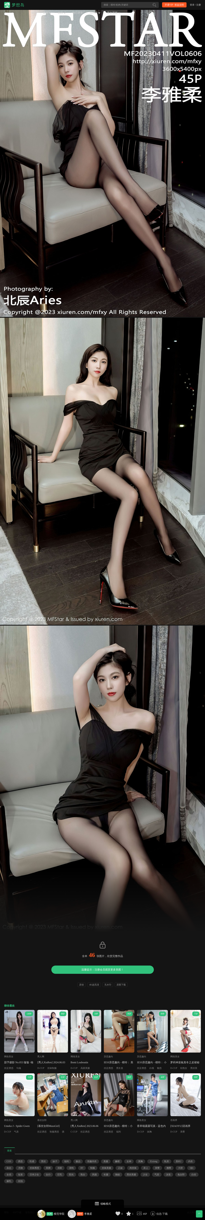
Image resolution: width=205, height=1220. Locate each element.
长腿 (106, 1174)
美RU (178, 1161)
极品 (78, 1161)
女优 (9, 1174)
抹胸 (149, 1132)
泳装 (168, 1174)
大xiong (153, 1161)
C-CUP (74, 1132)
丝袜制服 (52, 1068)
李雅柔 (88, 1213)
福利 (118, 1132)
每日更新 (77, 12)
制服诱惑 (54, 1132)
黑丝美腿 (131, 1174)
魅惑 (159, 1068)
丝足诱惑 (8, 1068)
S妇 (191, 1168)
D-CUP (40, 1068)
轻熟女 (183, 1068)
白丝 (193, 1174)
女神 (129, 1161)
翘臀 (169, 1168)
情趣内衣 (92, 1161)
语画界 (173, 1120)
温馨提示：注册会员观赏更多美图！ (102, 969)
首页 (33, 12)
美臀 (182, 1132)
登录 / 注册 (195, 5)
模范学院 (59, 1213)
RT (82, 1168)
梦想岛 (18, 5)
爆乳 (9, 1181)
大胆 (180, 1168)
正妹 (120, 1168)
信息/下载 (162, 1213)
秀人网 (40, 1056)
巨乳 (59, 1174)
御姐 (117, 1174)
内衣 (190, 1161)
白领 (151, 1068)
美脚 (48, 1168)
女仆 (48, 1174)
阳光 (71, 1174)
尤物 (20, 1168)
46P (145, 1213)
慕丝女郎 (42, 1120)
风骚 (94, 1174)
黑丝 (43, 1161)
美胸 (140, 1161)
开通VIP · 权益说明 (174, 5)
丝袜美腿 (106, 1168)
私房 (166, 1161)
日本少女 (34, 1174)
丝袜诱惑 (34, 1168)
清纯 (71, 1168)
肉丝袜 (133, 1168)
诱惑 (20, 1161)
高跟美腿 (85, 1068)
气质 (16, 1132)
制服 (92, 1168)
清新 (59, 1168)
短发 (20, 1174)
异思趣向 (108, 1056)
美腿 (105, 1161)
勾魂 (18, 1068)
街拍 (20, 1181)
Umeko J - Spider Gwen (17, 1126)
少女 (145, 1174)
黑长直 (119, 1068)
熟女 (83, 1174)
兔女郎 (181, 1174)
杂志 (9, 1168)
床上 (145, 1168)
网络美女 (8, 1056)
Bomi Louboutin (79, 1062)
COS (9, 1161)
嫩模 (117, 1161)
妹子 (55, 1161)
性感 (32, 1161)
